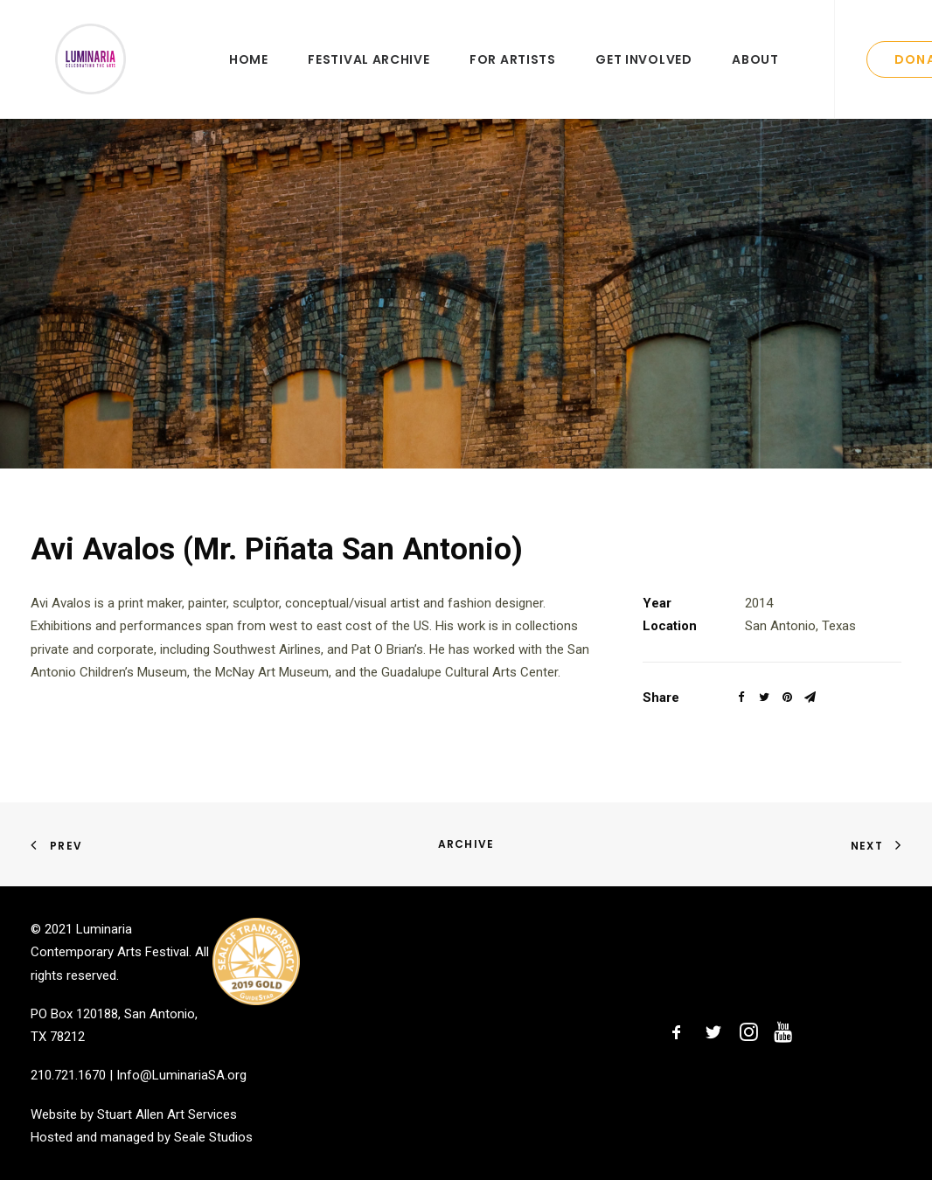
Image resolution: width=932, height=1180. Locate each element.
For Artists (512, 76)
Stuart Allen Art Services (167, 1114)
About (755, 76)
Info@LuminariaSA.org (181, 1075)
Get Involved (643, 76)
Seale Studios (213, 1137)
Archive (466, 843)
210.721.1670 (68, 1075)
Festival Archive (368, 76)
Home (248, 76)
